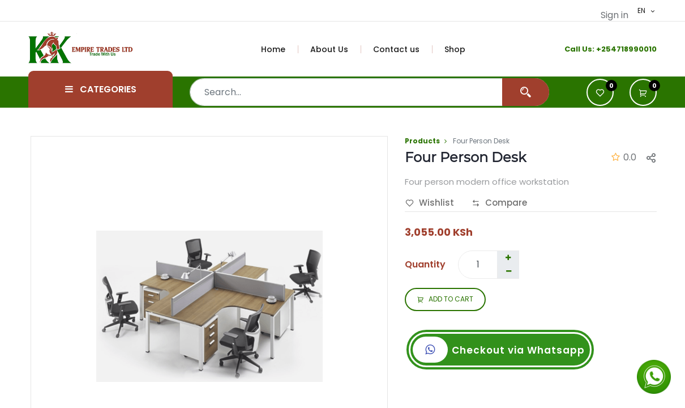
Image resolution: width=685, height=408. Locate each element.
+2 (601, 49)
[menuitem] (279, 49)
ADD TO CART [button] (445, 299)
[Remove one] (508, 271)
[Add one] (508, 258)
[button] (643, 92)
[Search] (525, 92)
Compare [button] (499, 203)
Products (422, 141)
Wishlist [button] (429, 203)
